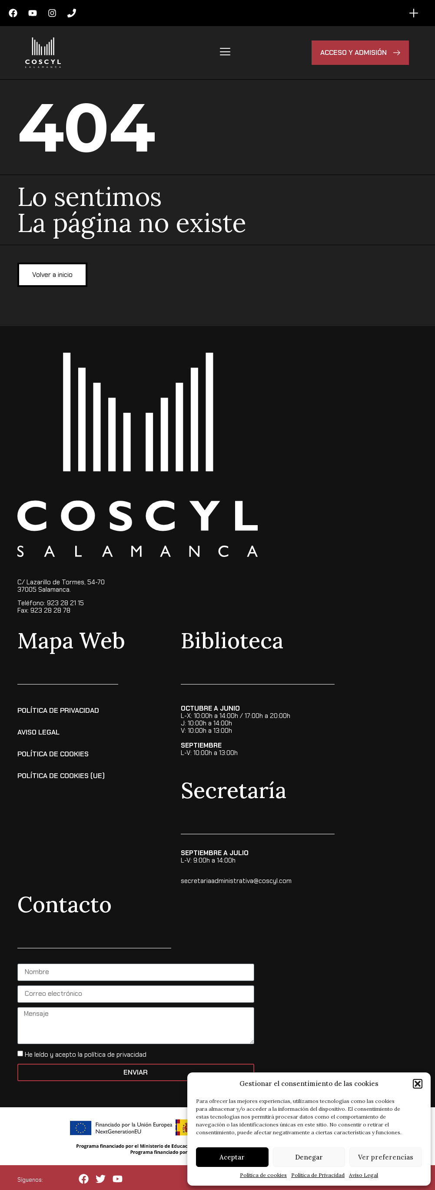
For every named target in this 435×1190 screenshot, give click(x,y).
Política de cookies (263, 1175)
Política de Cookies (53, 753)
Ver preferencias (385, 1157)
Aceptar (232, 1157)
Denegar (309, 1157)
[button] (417, 1083)
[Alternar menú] (413, 13)
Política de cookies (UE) (61, 774)
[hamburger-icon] (225, 52)
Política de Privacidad (318, 1175)
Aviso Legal (363, 1175)
